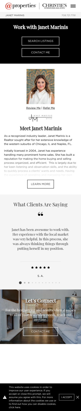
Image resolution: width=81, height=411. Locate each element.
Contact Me (40, 52)
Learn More (40, 184)
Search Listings (40, 41)
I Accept (66, 397)
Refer (49, 108)
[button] (77, 397)
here (17, 407)
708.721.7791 (69, 15)
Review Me (33, 108)
